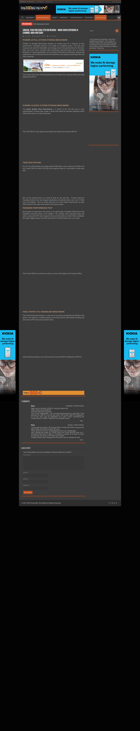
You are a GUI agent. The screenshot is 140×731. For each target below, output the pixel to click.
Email (25, 479)
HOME (22, 17)
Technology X (40, 1)
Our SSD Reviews (100, 17)
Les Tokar (27, 36)
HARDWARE (63, 17)
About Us (48, 1)
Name (25, 472)
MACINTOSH (89, 17)
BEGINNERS (30, 17)
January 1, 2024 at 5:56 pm (76, 425)
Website (26, 485)
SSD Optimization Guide (41, 24)
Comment (27, 455)
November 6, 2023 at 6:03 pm (75, 406)
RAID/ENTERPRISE (76, 17)
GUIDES (54, 17)
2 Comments (52, 36)
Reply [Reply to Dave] (81, 420)
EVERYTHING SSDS (43, 17)
